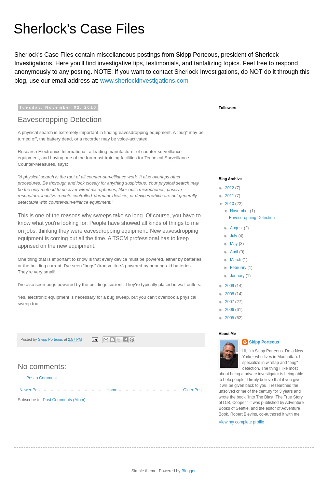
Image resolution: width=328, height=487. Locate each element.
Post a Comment (41, 378)
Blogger (188, 471)
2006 (230, 309)
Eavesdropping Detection (252, 217)
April (234, 251)
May (234, 243)
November (240, 210)
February (238, 267)
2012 (230, 188)
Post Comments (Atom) (64, 399)
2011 (230, 195)
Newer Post (30, 390)
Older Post (193, 390)
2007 (230, 301)
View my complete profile (241, 422)
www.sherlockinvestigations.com (144, 80)
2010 (230, 203)
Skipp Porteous (264, 342)
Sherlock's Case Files (79, 28)
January (238, 275)
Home (112, 390)
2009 (230, 285)
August (237, 228)
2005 (230, 317)
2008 (230, 294)
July (234, 235)
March (236, 259)
